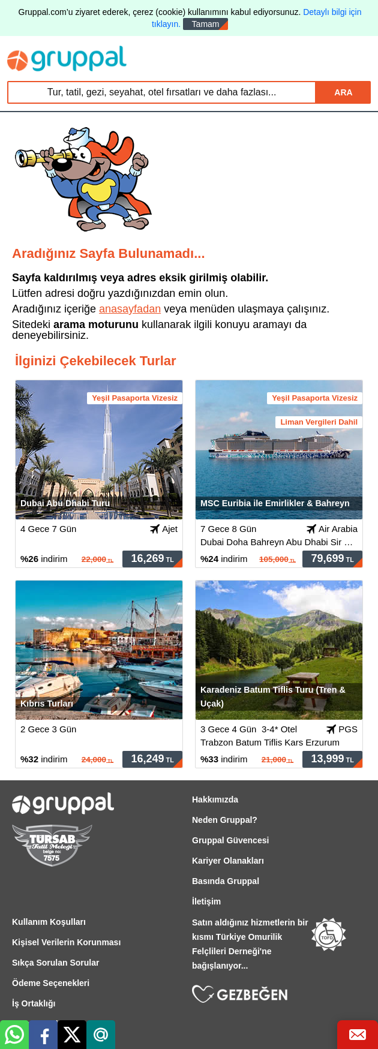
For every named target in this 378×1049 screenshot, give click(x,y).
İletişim (206, 901)
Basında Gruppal (225, 881)
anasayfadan (130, 309)
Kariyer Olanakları (228, 860)
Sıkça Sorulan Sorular (56, 962)
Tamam (206, 24)
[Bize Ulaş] (357, 1034)
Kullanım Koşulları (49, 922)
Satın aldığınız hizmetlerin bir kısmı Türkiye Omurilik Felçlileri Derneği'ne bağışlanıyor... (250, 944)
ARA (343, 92)
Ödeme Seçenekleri (50, 983)
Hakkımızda (215, 799)
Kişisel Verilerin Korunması (66, 942)
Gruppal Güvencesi (230, 840)
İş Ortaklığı (33, 1003)
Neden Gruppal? (224, 820)
